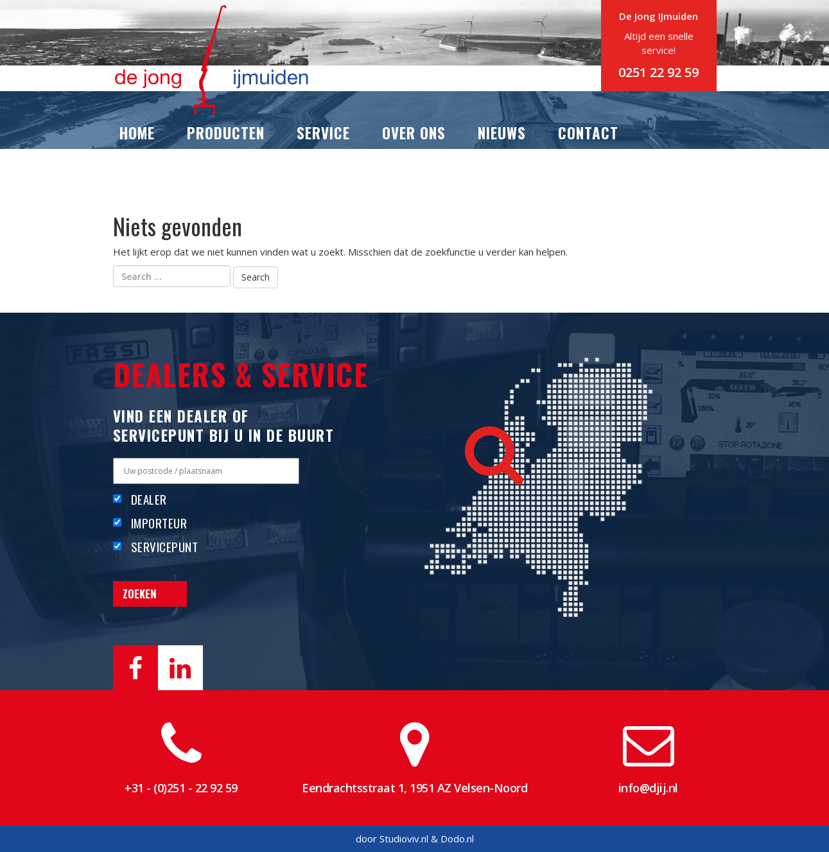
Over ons (414, 133)
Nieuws (502, 133)
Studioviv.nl (404, 838)
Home (137, 133)
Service (323, 133)
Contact (588, 133)
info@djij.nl (648, 787)
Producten (226, 133)
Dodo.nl (457, 838)
